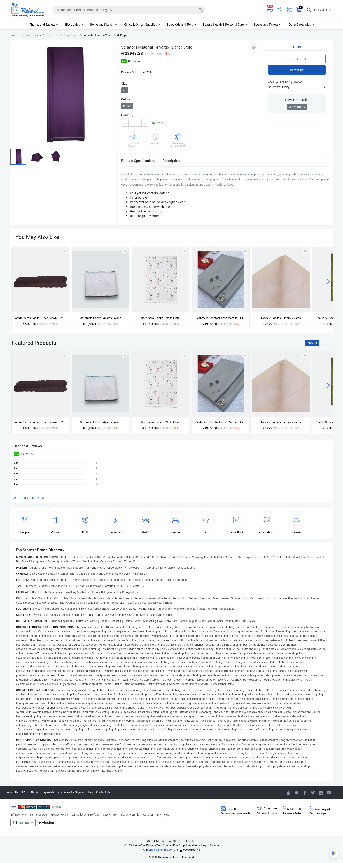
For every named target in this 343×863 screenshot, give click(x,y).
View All (312, 343)
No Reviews (134, 61)
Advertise (267, 810)
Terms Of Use (38, 814)
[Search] (128, 9)
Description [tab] (171, 160)
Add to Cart (296, 59)
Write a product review (29, 497)
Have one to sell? (296, 100)
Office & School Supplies (142, 24)
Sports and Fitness (268, 24)
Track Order (110, 815)
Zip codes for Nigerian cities (75, 792)
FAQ (25, 792)
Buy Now (297, 70)
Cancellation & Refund (85, 814)
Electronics (74, 24)
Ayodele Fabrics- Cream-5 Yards (281, 318)
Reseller (148, 814)
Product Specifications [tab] (138, 160)
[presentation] (322, 281)
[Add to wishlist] (64, 355)
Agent (320, 810)
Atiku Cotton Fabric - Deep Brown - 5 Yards (40, 318)
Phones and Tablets (43, 24)
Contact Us (103, 792)
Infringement (18, 814)
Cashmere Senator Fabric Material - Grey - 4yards (220, 318)
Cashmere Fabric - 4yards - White (100, 318)
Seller (293, 810)
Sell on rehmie (297, 107)
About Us (13, 792)
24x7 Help (163, 814)
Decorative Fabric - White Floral (160, 318)
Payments (48, 792)
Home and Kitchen (103, 24)
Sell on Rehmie (130, 814)
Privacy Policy (59, 814)
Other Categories (301, 24)
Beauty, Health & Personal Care (225, 24)
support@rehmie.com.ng (162, 849)
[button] (297, 87)
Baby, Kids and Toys (181, 24)
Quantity (127, 115)
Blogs (34, 792)
